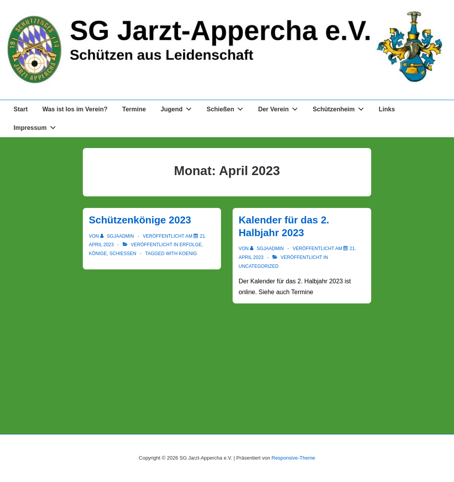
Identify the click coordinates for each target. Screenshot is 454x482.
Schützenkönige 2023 (140, 220)
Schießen (227, 108)
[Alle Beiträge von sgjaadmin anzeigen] (117, 236)
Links (387, 109)
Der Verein (280, 108)
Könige (98, 253)
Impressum (37, 126)
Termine (134, 109)
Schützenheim (340, 108)
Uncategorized (258, 266)
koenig (188, 253)
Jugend (178, 108)
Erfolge (191, 244)
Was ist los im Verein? (74, 109)
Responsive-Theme (293, 458)
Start (20, 109)
